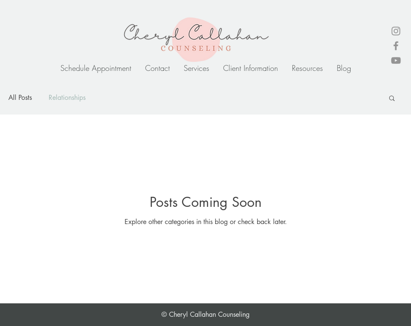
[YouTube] (396, 60)
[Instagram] (396, 31)
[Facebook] (396, 46)
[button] (392, 98)
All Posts (20, 97)
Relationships (67, 97)
